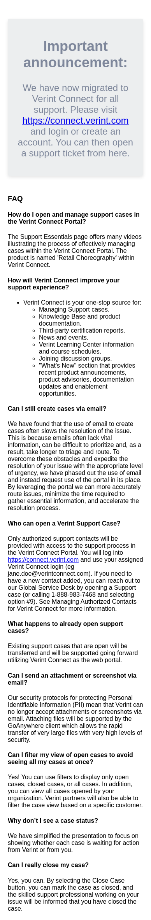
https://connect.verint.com (75, 120)
